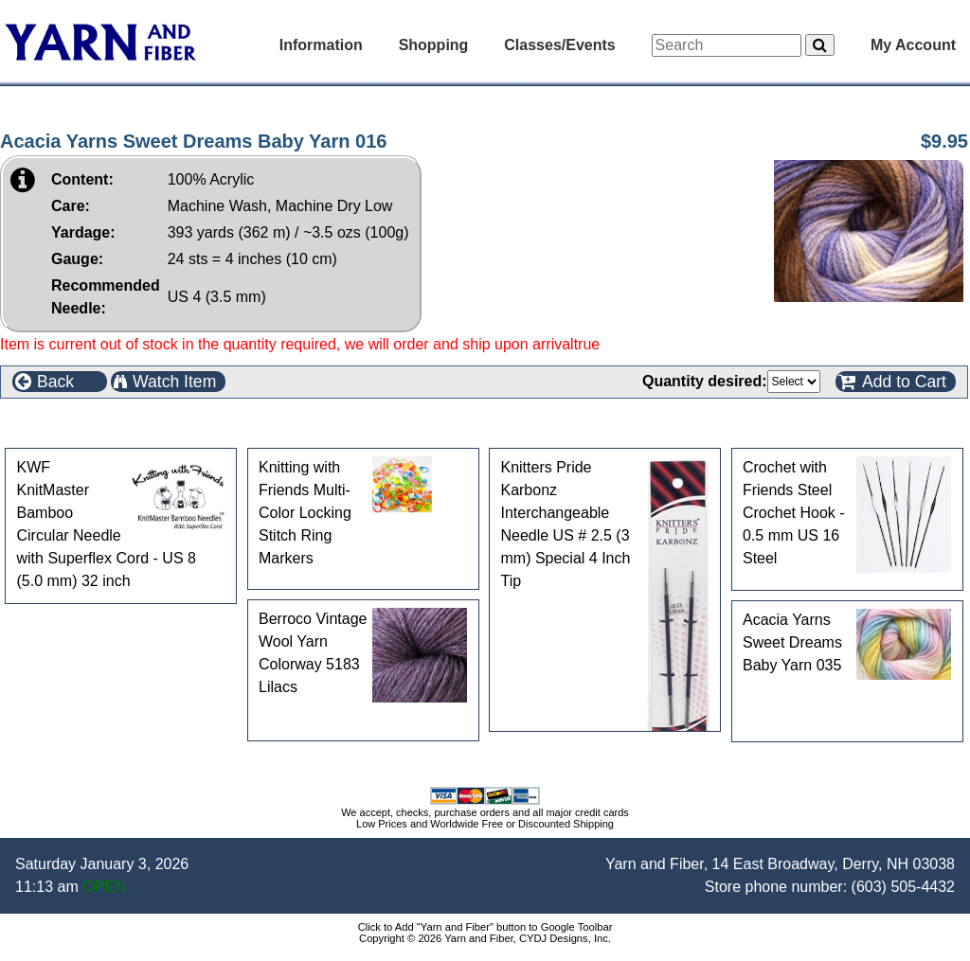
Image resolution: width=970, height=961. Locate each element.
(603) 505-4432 (903, 887)
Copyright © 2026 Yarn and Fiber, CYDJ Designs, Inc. (485, 938)
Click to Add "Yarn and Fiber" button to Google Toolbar (485, 927)
